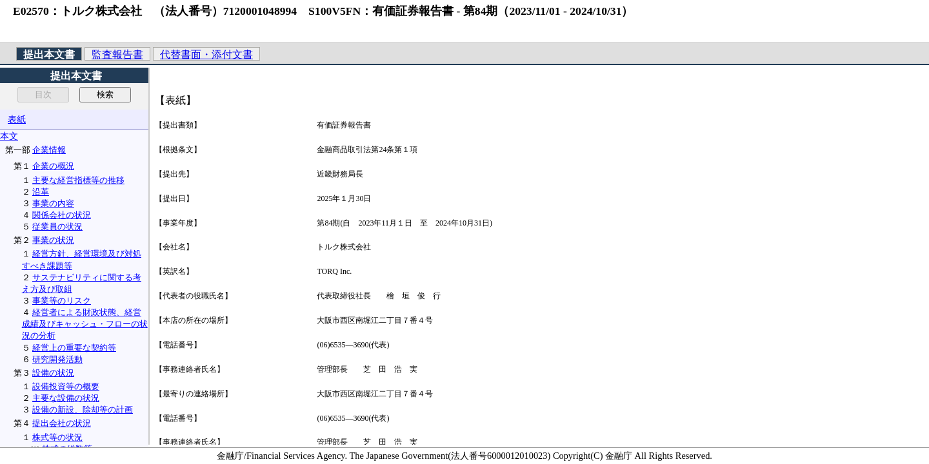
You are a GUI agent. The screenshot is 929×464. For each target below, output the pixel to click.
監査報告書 (117, 54)
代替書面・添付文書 (206, 54)
